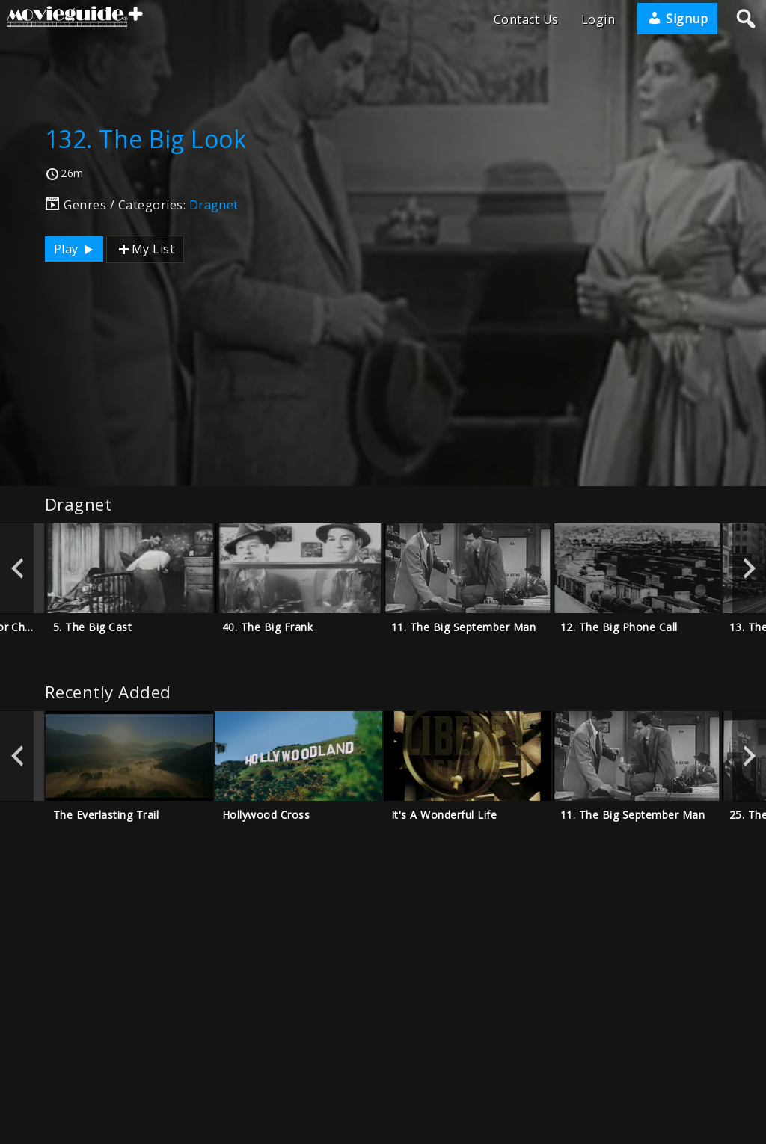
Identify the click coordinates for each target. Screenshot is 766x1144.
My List (145, 249)
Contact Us (526, 19)
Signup (677, 18)
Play (75, 249)
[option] (129, 568)
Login (598, 19)
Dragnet (214, 205)
